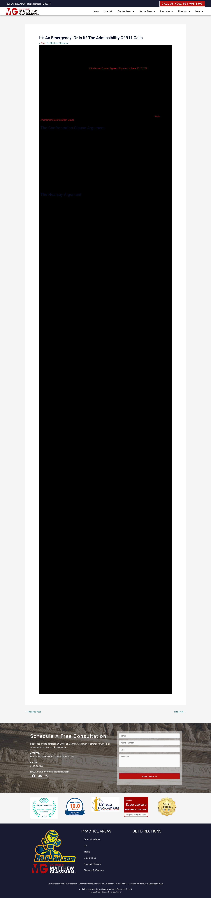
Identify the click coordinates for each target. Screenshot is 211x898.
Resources (166, 11)
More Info (184, 11)
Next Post (180, 711)
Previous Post (33, 711)
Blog (43, 43)
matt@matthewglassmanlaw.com (53, 771)
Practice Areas (126, 11)
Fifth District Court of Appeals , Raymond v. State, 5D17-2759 (118, 68)
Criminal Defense (92, 839)
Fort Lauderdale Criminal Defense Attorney (105, 892)
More (199, 11)
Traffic (87, 851)
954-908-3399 (36, 766)
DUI (85, 845)
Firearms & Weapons (94, 870)
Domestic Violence (93, 864)
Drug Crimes (90, 858)
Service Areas (147, 11)
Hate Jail (108, 11)
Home (96, 11)
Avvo (161, 884)
